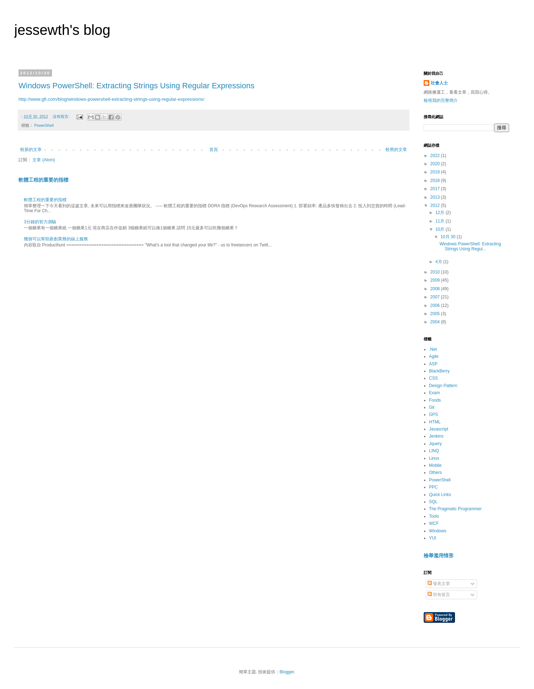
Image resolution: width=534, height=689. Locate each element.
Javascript (438, 429)
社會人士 (439, 82)
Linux (434, 458)
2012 (435, 205)
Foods (435, 400)
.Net (433, 349)
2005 (435, 313)
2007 (435, 296)
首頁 (213, 149)
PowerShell (44, 125)
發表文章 (439, 583)
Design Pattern (443, 385)
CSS (433, 378)
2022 (435, 155)
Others (435, 472)
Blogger (286, 671)
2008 (435, 288)
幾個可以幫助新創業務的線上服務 (56, 238)
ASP (433, 363)
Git (431, 407)
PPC (433, 487)
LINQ (434, 450)
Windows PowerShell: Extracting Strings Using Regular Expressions (137, 85)
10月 (440, 229)
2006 (435, 305)
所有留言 (439, 594)
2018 (435, 180)
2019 (435, 171)
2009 (435, 280)
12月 (440, 212)
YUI (432, 538)
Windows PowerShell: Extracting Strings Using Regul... (470, 246)
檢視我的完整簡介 (441, 100)
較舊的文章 (396, 149)
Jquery (435, 443)
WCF (434, 523)
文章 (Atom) (43, 159)
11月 (440, 221)
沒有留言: (61, 116)
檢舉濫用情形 (439, 555)
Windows (437, 530)
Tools (434, 516)
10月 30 (448, 236)
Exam (434, 392)
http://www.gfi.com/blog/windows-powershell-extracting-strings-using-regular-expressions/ (111, 99)
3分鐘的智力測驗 (40, 221)
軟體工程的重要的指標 (43, 180)
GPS (433, 414)
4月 (439, 261)
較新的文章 (31, 149)
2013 (435, 197)
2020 (435, 163)
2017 (435, 188)
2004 (435, 321)
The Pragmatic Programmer (455, 508)
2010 (435, 272)
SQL (433, 501)
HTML (435, 421)
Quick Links (440, 494)
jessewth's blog (62, 30)
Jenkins (436, 436)
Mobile (435, 465)
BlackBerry (439, 371)
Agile (434, 356)
